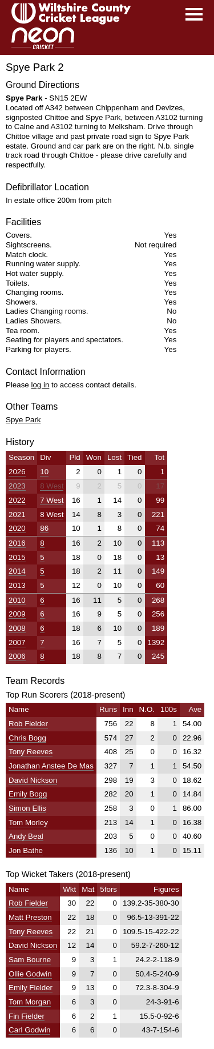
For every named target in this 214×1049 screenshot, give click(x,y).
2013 (17, 585)
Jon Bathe (26, 850)
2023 (17, 486)
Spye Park (23, 419)
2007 (17, 642)
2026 (17, 471)
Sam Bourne (30, 959)
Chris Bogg (27, 738)
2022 (17, 500)
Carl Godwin (29, 1030)
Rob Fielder (28, 723)
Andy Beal (26, 836)
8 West (51, 486)
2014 (17, 571)
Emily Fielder (31, 987)
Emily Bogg (28, 794)
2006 (17, 656)
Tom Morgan (30, 1002)
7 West (51, 500)
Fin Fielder (27, 1016)
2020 (17, 528)
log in (40, 385)
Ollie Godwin (30, 974)
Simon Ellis (27, 808)
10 (44, 471)
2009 (17, 614)
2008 (17, 628)
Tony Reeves (31, 751)
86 (44, 528)
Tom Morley (28, 822)
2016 (17, 543)
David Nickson (33, 780)
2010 (17, 600)
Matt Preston (30, 917)
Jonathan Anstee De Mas (51, 766)
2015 (17, 557)
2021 (17, 514)
